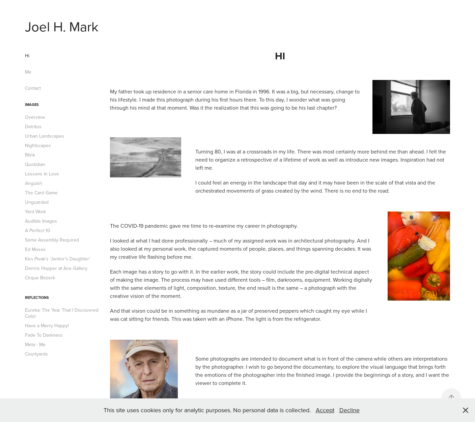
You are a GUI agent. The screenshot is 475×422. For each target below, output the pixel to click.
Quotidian (35, 164)
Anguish (33, 183)
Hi (27, 55)
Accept (325, 410)
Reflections (37, 297)
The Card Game (41, 192)
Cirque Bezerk (40, 277)
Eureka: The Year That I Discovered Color (62, 313)
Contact (33, 88)
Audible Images (41, 221)
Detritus (33, 126)
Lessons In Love (42, 173)
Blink (30, 154)
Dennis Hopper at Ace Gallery (56, 268)
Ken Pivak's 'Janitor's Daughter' (57, 258)
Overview (35, 117)
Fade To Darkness (44, 335)
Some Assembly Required (52, 239)
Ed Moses (35, 249)
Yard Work (35, 211)
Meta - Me (35, 344)
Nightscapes (38, 145)
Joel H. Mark (62, 26)
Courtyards (36, 353)
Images (32, 104)
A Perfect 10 (37, 230)
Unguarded (37, 202)
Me (28, 71)
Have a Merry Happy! (47, 325)
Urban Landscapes (44, 136)
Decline (349, 410)
